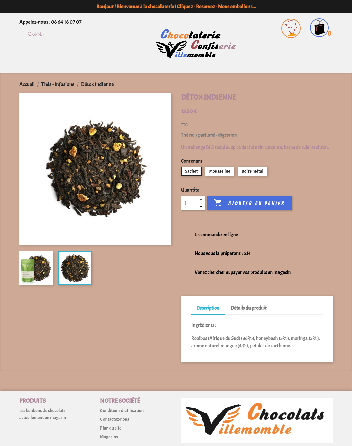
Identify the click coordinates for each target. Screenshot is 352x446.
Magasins (109, 437)
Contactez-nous (114, 419)
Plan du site (110, 428)
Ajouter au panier (249, 203)
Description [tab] (207, 308)
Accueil (36, 34)
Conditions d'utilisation (122, 410)
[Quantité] (189, 203)
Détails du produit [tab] (248, 308)
